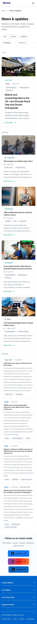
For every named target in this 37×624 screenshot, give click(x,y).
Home (3, 10)
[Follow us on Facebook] (18, 553)
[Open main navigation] (33, 3)
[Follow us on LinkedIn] (18, 569)
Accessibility (30, 619)
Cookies (21, 619)
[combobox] (8, 42)
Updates (23, 36)
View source (25, 487)
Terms (15, 619)
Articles (13, 36)
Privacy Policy (6, 619)
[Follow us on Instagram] (18, 561)
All (5, 36)
